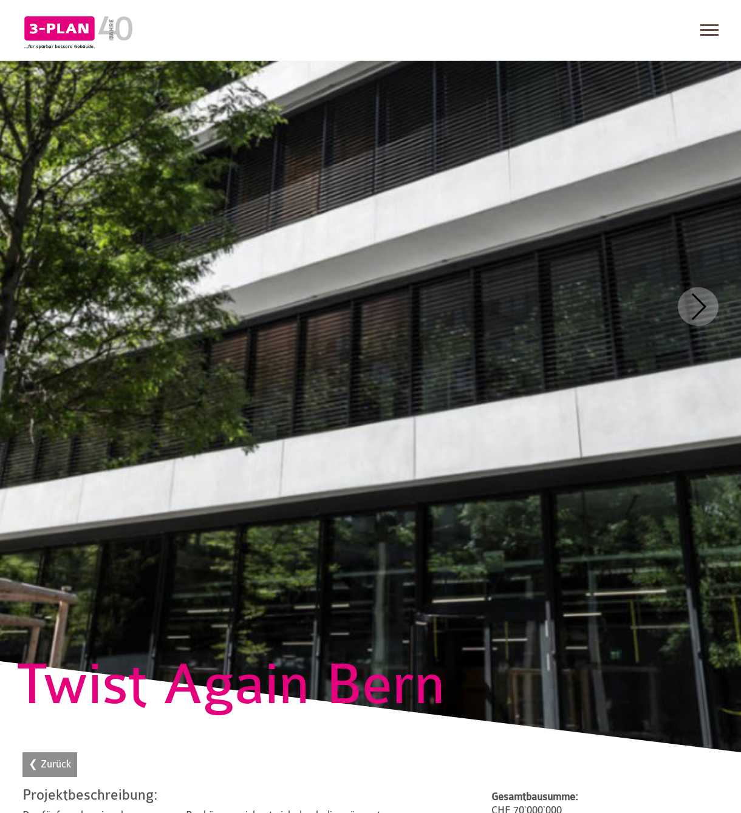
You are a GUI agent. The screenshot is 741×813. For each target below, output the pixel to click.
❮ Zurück (50, 764)
